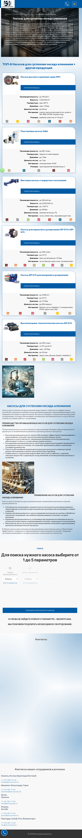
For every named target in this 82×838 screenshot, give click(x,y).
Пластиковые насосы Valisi (34, 131)
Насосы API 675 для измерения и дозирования (44, 275)
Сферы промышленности (10, 570)
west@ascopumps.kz (9, 805)
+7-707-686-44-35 (8, 781)
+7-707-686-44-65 (68, 4)
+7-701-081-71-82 (8, 791)
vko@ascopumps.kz (9, 826)
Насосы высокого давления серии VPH (40, 77)
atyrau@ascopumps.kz (9, 817)
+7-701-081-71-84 (8, 815)
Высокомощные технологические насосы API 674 (46, 323)
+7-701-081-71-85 (8, 824)
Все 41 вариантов (10, 583)
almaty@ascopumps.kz (10, 783)
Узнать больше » (32, 88)
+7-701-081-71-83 (8, 803)
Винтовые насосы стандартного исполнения (43, 180)
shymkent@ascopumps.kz (11, 793)
